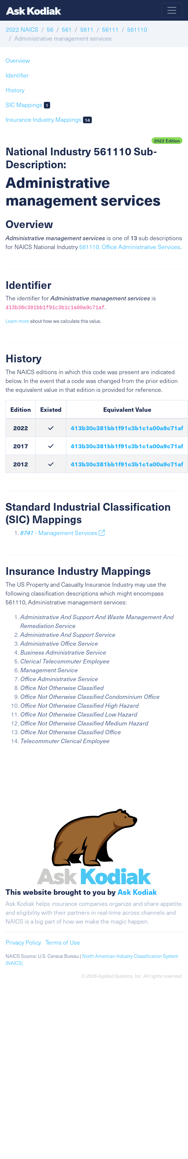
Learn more (17, 321)
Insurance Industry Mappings (49, 119)
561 (67, 29)
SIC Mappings (28, 104)
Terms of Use (62, 942)
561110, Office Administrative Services (129, 247)
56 (50, 29)
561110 (137, 29)
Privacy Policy (23, 942)
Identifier (17, 75)
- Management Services (62, 533)
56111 (110, 29)
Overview (18, 60)
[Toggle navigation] (171, 10)
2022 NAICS (22, 29)
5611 (87, 29)
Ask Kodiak (137, 891)
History (15, 90)
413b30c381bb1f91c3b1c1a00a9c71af (127, 427)
